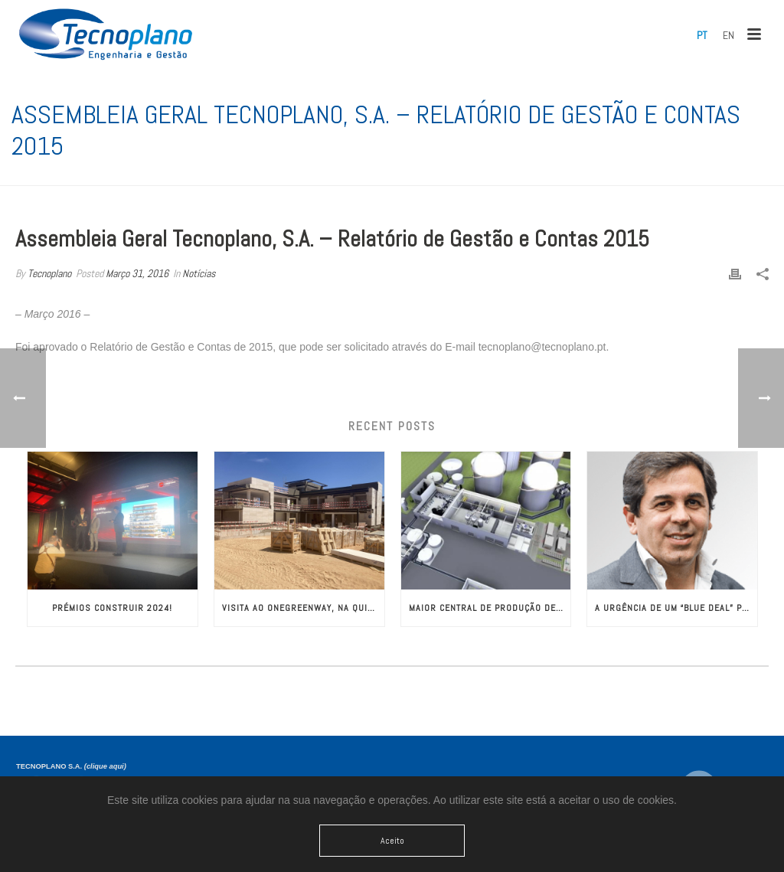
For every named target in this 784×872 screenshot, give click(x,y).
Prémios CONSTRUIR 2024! (112, 608)
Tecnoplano (49, 273)
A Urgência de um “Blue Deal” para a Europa (676, 608)
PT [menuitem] (702, 35)
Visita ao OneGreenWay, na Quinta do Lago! (303, 608)
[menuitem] (702, 35)
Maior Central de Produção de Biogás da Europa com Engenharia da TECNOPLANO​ (490, 608)
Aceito (392, 840)
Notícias (198, 273)
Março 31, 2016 (137, 273)
